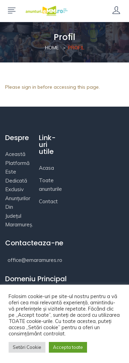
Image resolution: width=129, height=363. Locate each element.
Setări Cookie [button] (27, 347)
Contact (48, 201)
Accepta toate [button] (68, 347)
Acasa (46, 168)
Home (52, 48)
